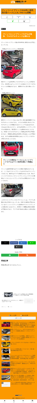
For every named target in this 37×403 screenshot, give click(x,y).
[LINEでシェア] (12, 21)
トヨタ (3, 28)
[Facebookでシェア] (18, 17)
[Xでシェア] (7, 17)
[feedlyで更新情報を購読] (9, 255)
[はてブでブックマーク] (30, 17)
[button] (24, 21)
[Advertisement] (18, 227)
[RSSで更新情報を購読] (27, 255)
